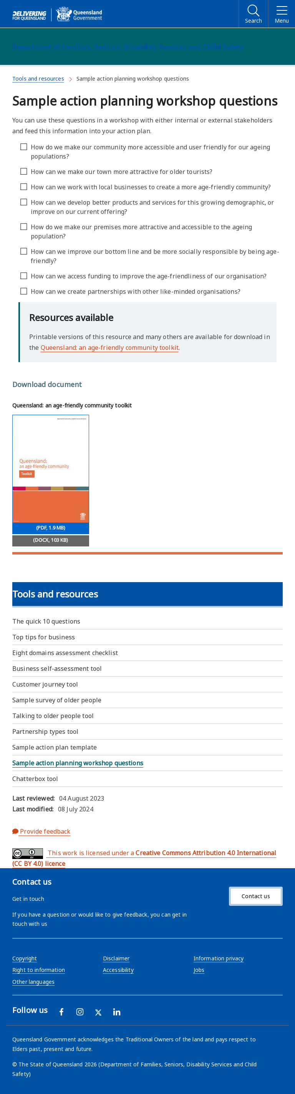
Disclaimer (116, 958)
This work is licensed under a (144, 858)
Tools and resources (38, 78)
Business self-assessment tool (57, 668)
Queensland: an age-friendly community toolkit (110, 347)
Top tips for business (43, 637)
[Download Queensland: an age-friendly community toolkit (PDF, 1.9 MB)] (50, 475)
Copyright (24, 958)
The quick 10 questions (46, 621)
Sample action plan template (54, 747)
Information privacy (219, 958)
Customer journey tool (45, 684)
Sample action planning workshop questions (77, 763)
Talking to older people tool (53, 716)
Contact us (256, 896)
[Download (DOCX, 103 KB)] (50, 540)
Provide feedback (41, 831)
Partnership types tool (45, 731)
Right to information (38, 969)
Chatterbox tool (35, 779)
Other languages (33, 981)
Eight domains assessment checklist (65, 653)
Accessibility (118, 969)
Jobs (199, 969)
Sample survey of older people (56, 700)
